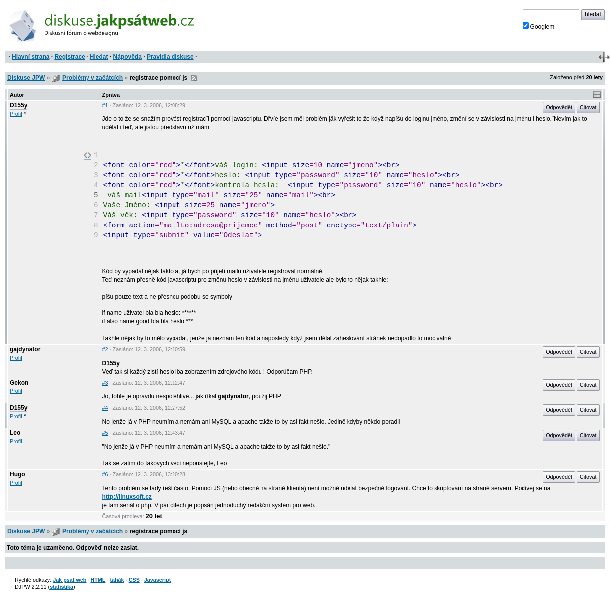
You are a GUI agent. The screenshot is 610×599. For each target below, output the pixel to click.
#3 (105, 383)
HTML (97, 580)
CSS (134, 580)
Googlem (539, 26)
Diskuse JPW (26, 78)
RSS (194, 78)
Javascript (157, 580)
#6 (105, 474)
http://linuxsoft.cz (127, 496)
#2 (105, 349)
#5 (105, 433)
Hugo (17, 474)
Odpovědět (559, 107)
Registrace (69, 56)
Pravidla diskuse (170, 56)
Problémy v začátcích (92, 78)
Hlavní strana (30, 56)
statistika (61, 587)
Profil (16, 114)
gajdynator (25, 349)
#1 (105, 105)
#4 (105, 408)
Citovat (588, 107)
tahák (117, 580)
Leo (15, 432)
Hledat (99, 56)
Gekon (19, 382)
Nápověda (127, 56)
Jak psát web (69, 580)
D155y (18, 105)
